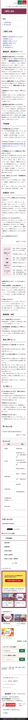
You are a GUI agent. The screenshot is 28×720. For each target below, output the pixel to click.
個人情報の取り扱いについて (11, 677)
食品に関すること (7, 45)
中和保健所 (8, 538)
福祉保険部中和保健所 (8, 523)
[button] (15, 2)
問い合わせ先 (7, 24)
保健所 (23, 667)
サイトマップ (6, 687)
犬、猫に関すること (8, 47)
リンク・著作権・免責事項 (10, 681)
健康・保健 (18, 667)
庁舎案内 (5, 713)
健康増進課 (7, 546)
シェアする (17, 529)
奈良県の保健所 (8, 550)
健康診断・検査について (9, 43)
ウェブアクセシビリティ (9, 684)
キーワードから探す (10, 647)
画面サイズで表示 (21, 241)
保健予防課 (7, 542)
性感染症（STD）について (10, 41)
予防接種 (6, 124)
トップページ (4, 667)
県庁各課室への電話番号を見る (11, 709)
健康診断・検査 (8, 314)
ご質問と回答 (7, 22)
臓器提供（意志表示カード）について (13, 36)
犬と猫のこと (8, 386)
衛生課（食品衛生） (9, 554)
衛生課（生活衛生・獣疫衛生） (11, 558)
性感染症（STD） (9, 193)
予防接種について (7, 38)
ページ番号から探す (10, 655)
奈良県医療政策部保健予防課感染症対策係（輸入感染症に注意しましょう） (13, 144)
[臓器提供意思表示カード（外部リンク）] (16, 61)
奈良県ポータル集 (22, 641)
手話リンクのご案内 (22, 704)
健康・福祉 (11, 667)
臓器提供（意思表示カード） (13, 51)
